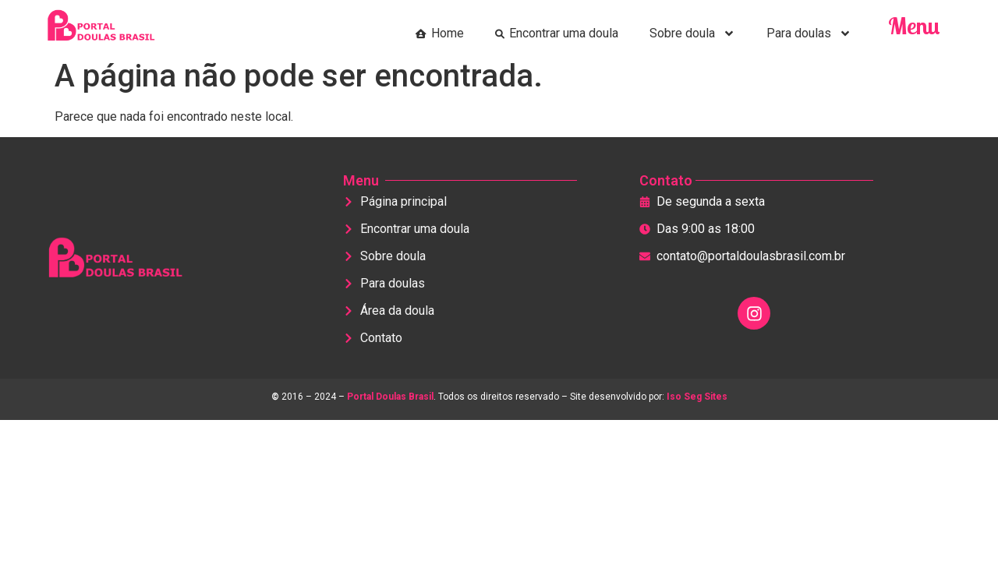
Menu (914, 26)
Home (440, 33)
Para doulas (808, 33)
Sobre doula (692, 33)
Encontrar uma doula (556, 33)
